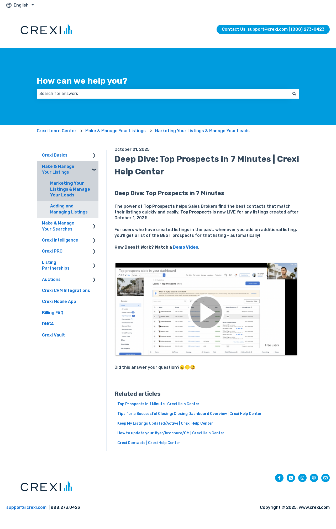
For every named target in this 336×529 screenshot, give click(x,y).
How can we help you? (82, 81)
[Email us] (325, 478)
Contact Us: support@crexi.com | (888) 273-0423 (273, 29)
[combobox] (163, 94)
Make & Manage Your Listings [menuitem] (58, 169)
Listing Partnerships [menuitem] (56, 265)
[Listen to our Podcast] (314, 478)
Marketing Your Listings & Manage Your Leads (202, 130)
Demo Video (185, 247)
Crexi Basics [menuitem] (54, 155)
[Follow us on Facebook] (279, 478)
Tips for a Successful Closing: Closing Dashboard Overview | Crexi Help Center (189, 414)
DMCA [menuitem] (48, 323)
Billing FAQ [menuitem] (52, 312)
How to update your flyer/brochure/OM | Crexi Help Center (170, 433)
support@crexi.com (26, 507)
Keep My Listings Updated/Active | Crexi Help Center (165, 423)
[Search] (294, 94)
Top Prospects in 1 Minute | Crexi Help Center (158, 404)
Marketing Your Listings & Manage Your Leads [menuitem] (70, 189)
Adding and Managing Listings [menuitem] (69, 209)
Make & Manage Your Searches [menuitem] (58, 226)
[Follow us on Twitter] (291, 478)
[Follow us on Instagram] (302, 478)
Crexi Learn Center (56, 130)
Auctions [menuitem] (51, 279)
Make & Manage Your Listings (115, 130)
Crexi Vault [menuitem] (53, 335)
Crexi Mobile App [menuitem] (59, 301)
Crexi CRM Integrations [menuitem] (66, 290)
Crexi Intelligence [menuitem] (60, 240)
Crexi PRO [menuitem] (52, 251)
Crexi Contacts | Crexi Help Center (148, 443)
